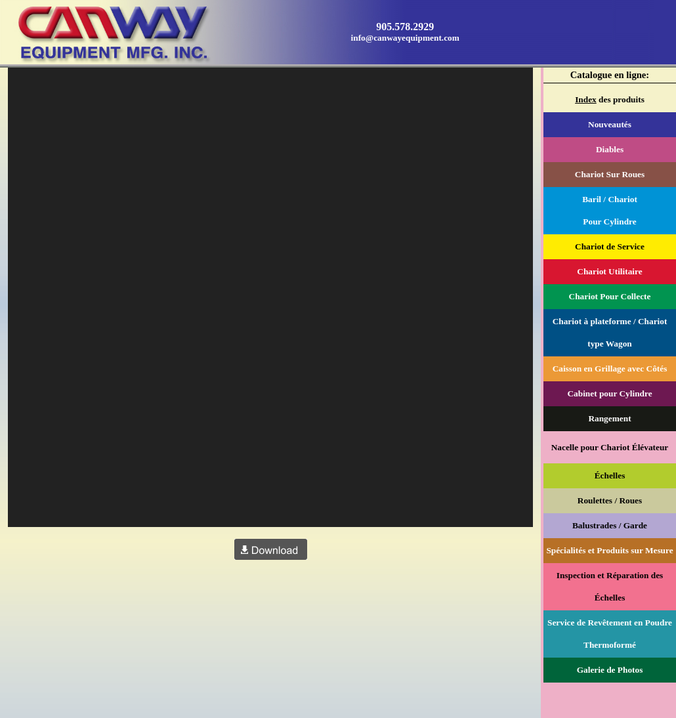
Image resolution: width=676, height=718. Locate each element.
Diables (609, 149)
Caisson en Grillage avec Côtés (610, 368)
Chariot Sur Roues (609, 174)
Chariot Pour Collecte (610, 296)
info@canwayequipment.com (405, 38)
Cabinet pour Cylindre (609, 393)
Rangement (609, 418)
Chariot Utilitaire (609, 271)
